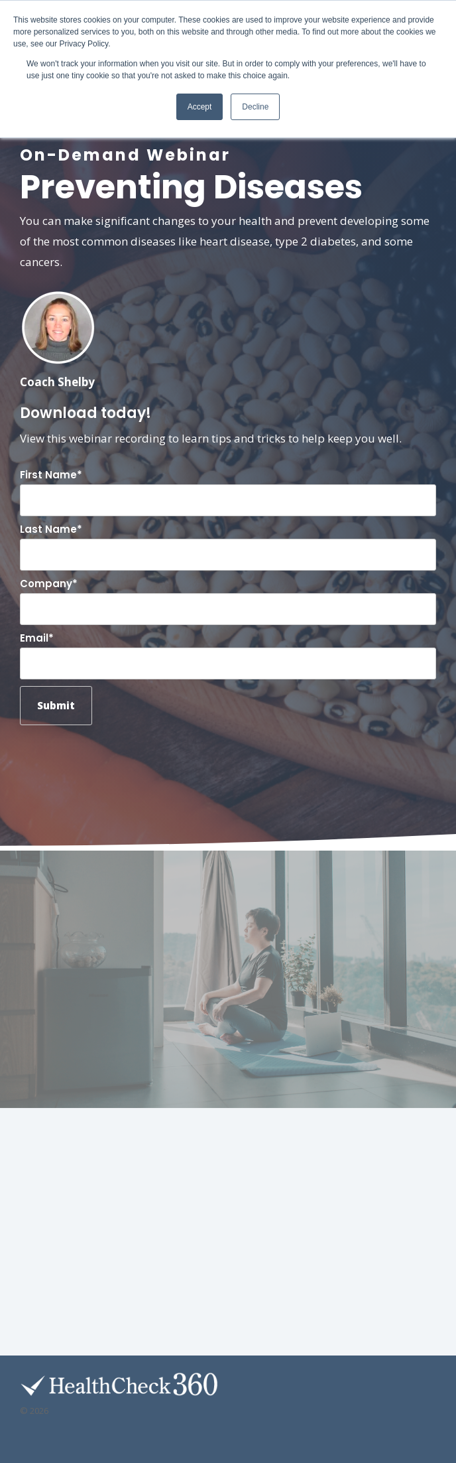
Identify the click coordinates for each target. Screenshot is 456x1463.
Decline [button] (255, 106)
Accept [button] (200, 106)
